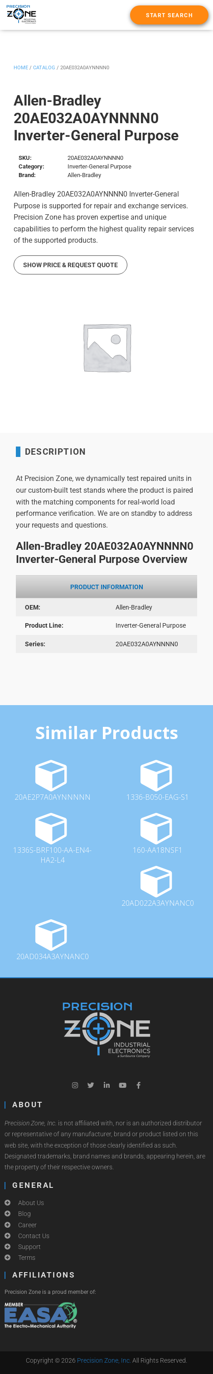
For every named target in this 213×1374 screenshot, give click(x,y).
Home (21, 68)
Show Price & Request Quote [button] (70, 265)
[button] (169, 14)
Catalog (44, 68)
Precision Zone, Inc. (104, 1360)
